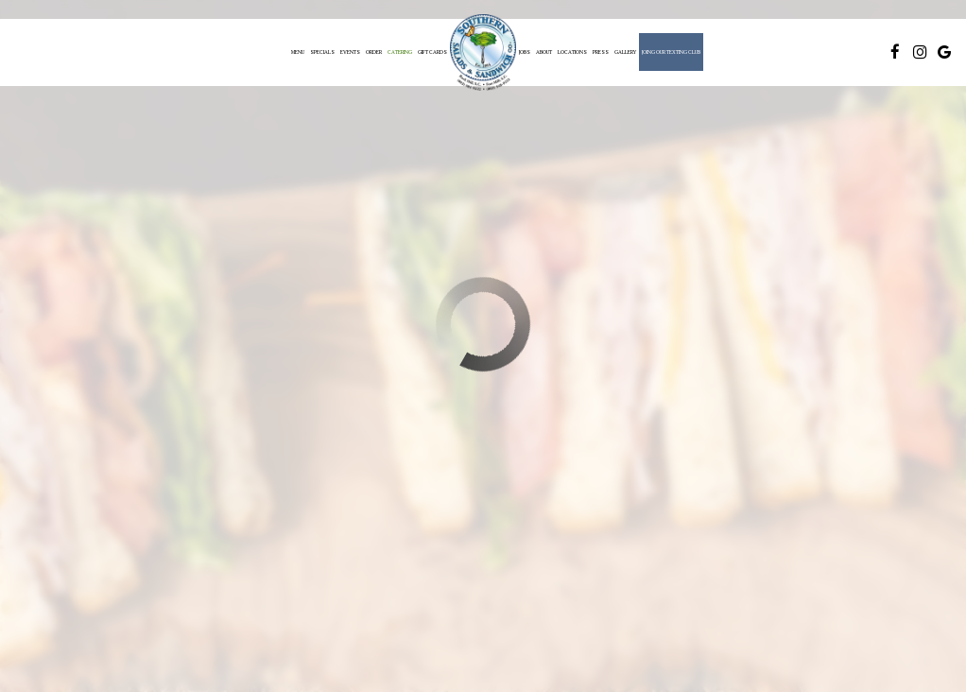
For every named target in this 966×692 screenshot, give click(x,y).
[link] (483, 52)
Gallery (625, 52)
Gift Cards (432, 52)
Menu (297, 52)
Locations (572, 52)
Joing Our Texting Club (671, 52)
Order (374, 52)
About (544, 52)
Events (350, 52)
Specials (322, 52)
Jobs (524, 52)
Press (601, 52)
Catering (400, 52)
